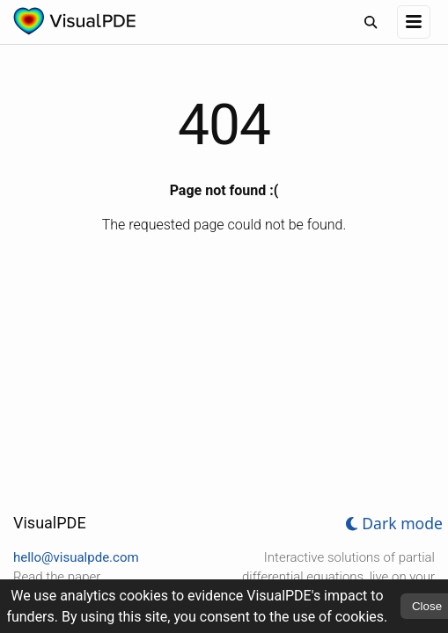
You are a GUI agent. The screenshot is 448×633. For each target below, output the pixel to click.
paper (84, 577)
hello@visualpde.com (76, 557)
